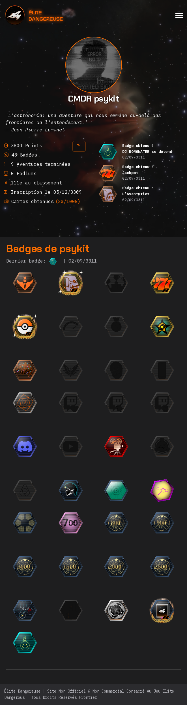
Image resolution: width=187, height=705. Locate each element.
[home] (49, 15)
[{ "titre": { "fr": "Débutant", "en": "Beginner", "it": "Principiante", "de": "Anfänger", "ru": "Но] (52, 283)
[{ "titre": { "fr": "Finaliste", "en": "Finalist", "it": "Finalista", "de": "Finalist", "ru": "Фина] (143, 283)
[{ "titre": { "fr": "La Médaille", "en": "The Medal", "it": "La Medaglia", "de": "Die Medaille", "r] (143, 326)
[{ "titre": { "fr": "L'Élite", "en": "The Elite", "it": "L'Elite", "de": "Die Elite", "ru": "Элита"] (97, 370)
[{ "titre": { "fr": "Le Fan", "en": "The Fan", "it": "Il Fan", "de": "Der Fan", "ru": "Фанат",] (143, 403)
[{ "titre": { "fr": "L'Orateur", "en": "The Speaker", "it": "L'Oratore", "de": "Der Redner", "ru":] (52, 446)
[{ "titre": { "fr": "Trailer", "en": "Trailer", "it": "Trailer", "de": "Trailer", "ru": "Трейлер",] (143, 446)
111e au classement (35, 183)
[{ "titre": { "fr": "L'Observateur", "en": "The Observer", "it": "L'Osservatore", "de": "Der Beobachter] (97, 446)
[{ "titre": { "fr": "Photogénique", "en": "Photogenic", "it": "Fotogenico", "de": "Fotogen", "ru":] (143, 370)
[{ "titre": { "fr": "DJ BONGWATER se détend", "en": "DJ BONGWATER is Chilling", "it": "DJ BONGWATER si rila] (52, 643)
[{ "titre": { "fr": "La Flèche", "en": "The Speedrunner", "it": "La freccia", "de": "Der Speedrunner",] (97, 326)
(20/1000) (68, 201)
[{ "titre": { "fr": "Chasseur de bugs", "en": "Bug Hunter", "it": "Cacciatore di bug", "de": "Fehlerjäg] (52, 610)
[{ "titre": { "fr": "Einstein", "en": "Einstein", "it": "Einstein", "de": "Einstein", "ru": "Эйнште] (52, 370)
